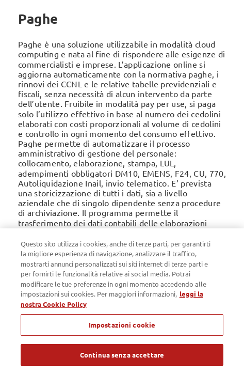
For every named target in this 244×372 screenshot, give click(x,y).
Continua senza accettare (122, 358)
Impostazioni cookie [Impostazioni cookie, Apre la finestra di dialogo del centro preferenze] (122, 328)
